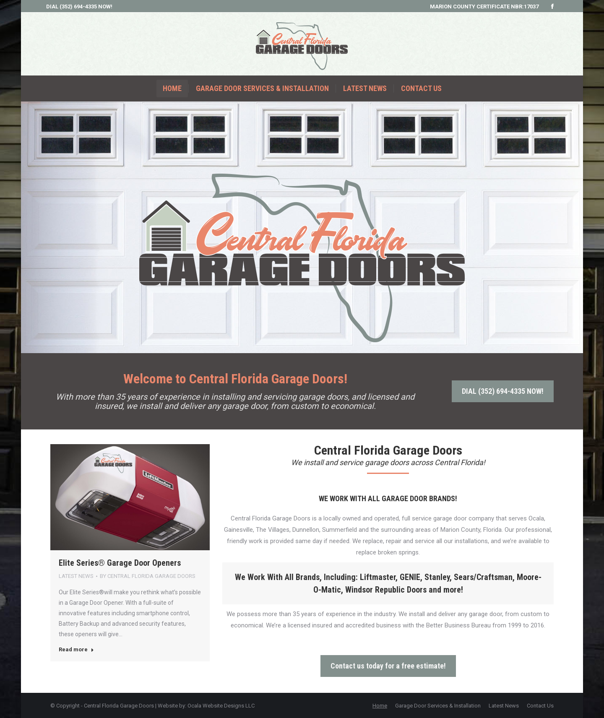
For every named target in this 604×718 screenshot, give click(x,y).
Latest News (76, 576)
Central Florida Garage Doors (119, 705)
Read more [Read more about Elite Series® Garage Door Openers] (76, 649)
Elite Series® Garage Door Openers (120, 563)
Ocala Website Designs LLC (221, 705)
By (147, 576)
